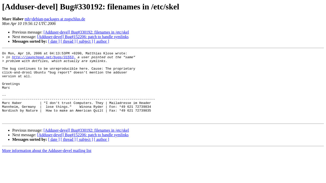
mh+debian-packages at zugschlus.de (55, 19)
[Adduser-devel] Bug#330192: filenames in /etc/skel (86, 32)
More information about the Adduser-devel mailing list (46, 164)
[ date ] (54, 41)
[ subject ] (85, 41)
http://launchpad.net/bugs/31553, (44, 58)
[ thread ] (68, 41)
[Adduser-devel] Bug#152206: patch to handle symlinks (83, 37)
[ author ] (101, 41)
